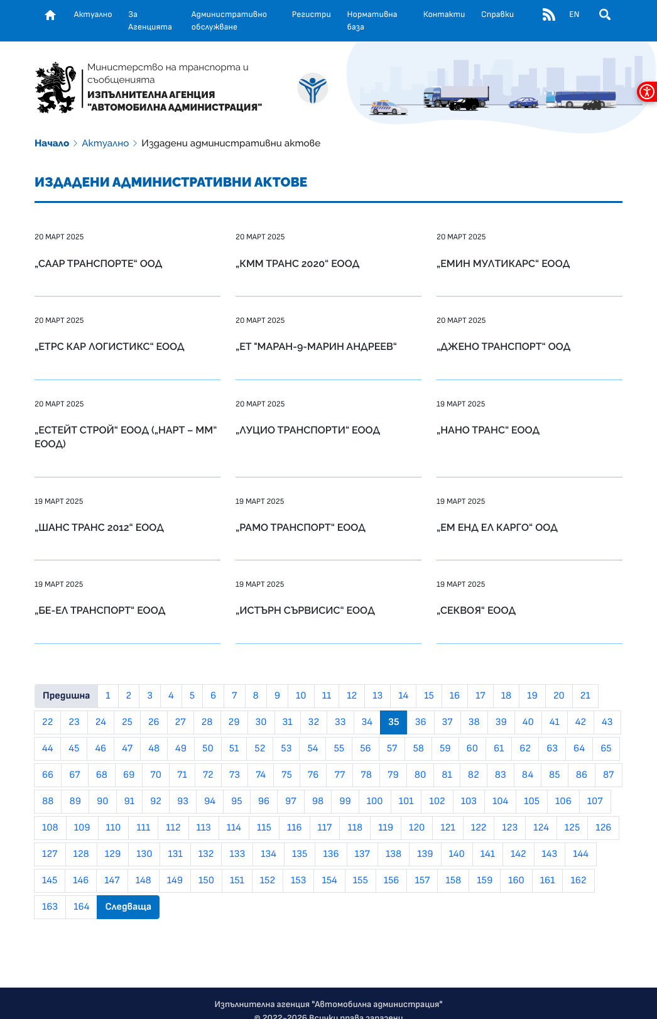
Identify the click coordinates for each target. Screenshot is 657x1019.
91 (129, 802)
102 (437, 802)
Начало (52, 143)
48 (154, 749)
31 (288, 722)
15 (429, 696)
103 (469, 802)
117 (325, 828)
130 (144, 854)
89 (75, 802)
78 (366, 775)
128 (81, 854)
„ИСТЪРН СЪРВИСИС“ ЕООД (305, 610)
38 (474, 722)
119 (385, 828)
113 (204, 828)
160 (516, 881)
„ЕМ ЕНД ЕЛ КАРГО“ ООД (497, 527)
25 (127, 722)
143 (550, 854)
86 (581, 775)
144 (581, 854)
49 (181, 749)
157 (422, 881)
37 (447, 722)
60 (472, 749)
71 (182, 775)
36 (420, 722)
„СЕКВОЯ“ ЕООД (476, 610)
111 (143, 828)
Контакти (444, 14)
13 (377, 696)
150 (206, 881)
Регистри (311, 14)
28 (207, 722)
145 (49, 881)
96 (263, 802)
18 (506, 696)
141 (488, 854)
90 (103, 802)
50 (208, 749)
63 (552, 749)
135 (299, 854)
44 (47, 749)
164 (81, 907)
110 (113, 828)
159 (484, 881)
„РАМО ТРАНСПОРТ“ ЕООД (301, 527)
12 (352, 696)
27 (180, 722)
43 (607, 722)
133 (237, 854)
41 (555, 722)
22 (47, 722)
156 (391, 881)
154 (329, 881)
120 (417, 828)
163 (50, 907)
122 (479, 828)
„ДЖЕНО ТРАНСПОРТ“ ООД (503, 346)
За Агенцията (150, 20)
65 (605, 749)
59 (445, 749)
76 (313, 775)
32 (313, 722)
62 (525, 749)
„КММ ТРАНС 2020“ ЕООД (297, 264)
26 (154, 722)
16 (455, 696)
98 (318, 802)
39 (501, 722)
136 (331, 854)
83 (500, 775)
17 (480, 696)
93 (182, 802)
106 (563, 802)
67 (74, 775)
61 (499, 749)
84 (527, 775)
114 (234, 828)
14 (403, 696)
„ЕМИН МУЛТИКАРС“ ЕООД (503, 264)
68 (101, 775)
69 (128, 775)
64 (579, 749)
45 (73, 749)
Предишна (66, 696)
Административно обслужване (229, 20)
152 (267, 881)
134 (268, 854)
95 (236, 802)
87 (608, 775)
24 (100, 722)
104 (500, 802)
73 (234, 775)
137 (363, 854)
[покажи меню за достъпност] (647, 92)
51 (234, 749)
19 (532, 696)
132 (206, 854)
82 (473, 775)
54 (312, 749)
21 (585, 696)
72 (208, 775)
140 (457, 854)
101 (406, 802)
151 (237, 881)
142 (518, 854)
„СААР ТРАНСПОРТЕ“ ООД (98, 264)
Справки (497, 14)
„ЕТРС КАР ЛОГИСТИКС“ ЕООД (110, 346)
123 (510, 828)
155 (360, 881)
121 (447, 828)
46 (100, 749)
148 (143, 881)
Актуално (93, 14)
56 (365, 749)
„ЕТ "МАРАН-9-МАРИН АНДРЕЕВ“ (316, 346)
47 (127, 749)
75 (286, 775)
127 (50, 854)
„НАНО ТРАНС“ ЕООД (488, 430)
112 (173, 828)
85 (554, 775)
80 (420, 775)
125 (572, 828)
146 (81, 881)
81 (447, 775)
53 (286, 749)
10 (301, 696)
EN (574, 14)
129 (113, 854)
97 (290, 802)
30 (261, 722)
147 (111, 881)
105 (532, 802)
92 (155, 802)
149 (175, 881)
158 (453, 881)
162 (578, 881)
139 (425, 854)
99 (345, 802)
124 (541, 828)
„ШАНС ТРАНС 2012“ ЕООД (99, 527)
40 (528, 722)
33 (340, 722)
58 (418, 749)
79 (393, 775)
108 (50, 828)
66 (47, 775)
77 (339, 775)
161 (547, 881)
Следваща (128, 907)
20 (559, 696)
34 (367, 722)
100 (375, 802)
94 (209, 802)
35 (393, 722)
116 (294, 828)
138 (393, 854)
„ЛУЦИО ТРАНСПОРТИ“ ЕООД (308, 430)
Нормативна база (372, 20)
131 (175, 854)
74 (261, 775)
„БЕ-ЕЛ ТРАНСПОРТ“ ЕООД (100, 610)
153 (298, 881)
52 (259, 749)
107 (595, 802)
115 (264, 828)
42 (580, 722)
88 (47, 802)
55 (339, 749)
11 (327, 696)
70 (155, 775)
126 (603, 828)
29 (234, 722)
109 (82, 828)
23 (73, 722)
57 (392, 749)
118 (354, 828)
